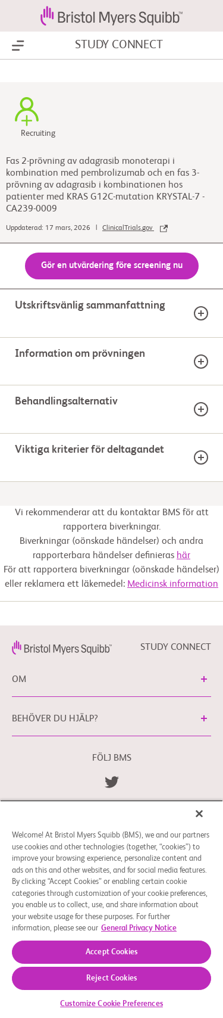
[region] (111, 909)
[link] (62, 647)
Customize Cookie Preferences (111, 1004)
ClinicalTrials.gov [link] (135, 228)
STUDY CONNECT (118, 45)
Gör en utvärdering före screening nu (112, 265)
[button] (204, 679)
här (183, 556)
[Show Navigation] (18, 46)
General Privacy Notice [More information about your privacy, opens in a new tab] (139, 928)
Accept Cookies (111, 952)
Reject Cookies (111, 978)
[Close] (199, 813)
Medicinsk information (172, 584)
